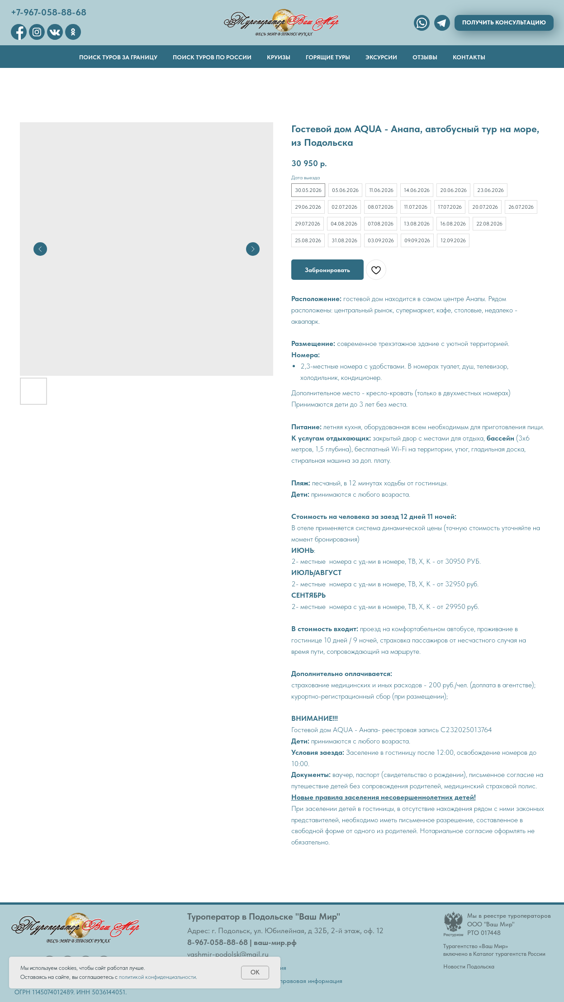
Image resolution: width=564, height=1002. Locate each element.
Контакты (469, 57)
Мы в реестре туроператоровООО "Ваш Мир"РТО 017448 (509, 924)
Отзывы (424, 57)
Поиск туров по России (212, 57)
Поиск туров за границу (118, 57)
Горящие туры (328, 57)
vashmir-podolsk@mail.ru (228, 954)
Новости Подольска (468, 966)
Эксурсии (381, 57)
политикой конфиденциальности (157, 976)
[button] (504, 23)
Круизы (278, 57)
